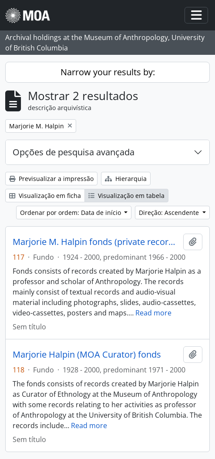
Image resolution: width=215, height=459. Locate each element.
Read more (153, 313)
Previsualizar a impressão (51, 178)
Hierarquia (126, 178)
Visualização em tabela (126, 195)
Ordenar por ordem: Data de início (71, 212)
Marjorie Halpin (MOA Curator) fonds (87, 354)
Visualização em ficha (45, 195)
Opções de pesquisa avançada (73, 152)
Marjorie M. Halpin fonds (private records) (96, 242)
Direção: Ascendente (170, 212)
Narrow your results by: (107, 72)
